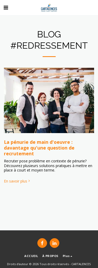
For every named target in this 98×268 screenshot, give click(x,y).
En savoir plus (17, 181)
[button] (5, 7)
